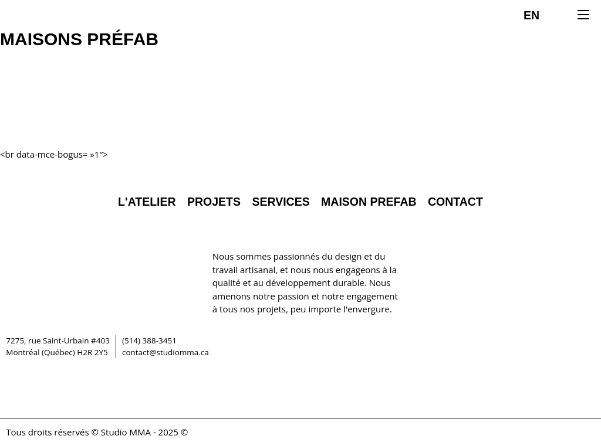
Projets (214, 201)
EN (531, 15)
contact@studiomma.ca (165, 352)
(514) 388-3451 (149, 340)
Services (280, 201)
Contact (455, 201)
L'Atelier (147, 201)
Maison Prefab (369, 201)
